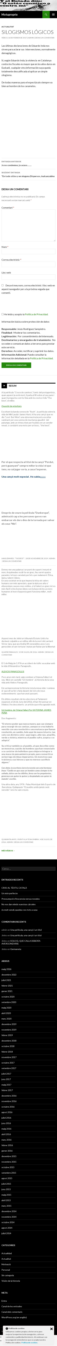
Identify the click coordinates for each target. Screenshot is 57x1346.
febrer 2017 (7, 1090)
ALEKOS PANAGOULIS (13, 671)
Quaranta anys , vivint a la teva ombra (20, 839)
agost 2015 (7, 1178)
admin (31, 38)
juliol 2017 (6, 1073)
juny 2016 (6, 1123)
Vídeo (4, 38)
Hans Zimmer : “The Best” (13, 558)
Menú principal (53, 14)
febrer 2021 (7, 985)
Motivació (6, 1264)
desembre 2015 (9, 1156)
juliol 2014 (6, 1233)
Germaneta (15, 949)
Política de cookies (29, 1342)
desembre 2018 (9, 1040)
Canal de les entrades (12, 1306)
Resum (12, 385)
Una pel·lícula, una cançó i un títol (26, 930)
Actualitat (8, 27)
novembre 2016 (9, 1101)
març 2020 (6, 1018)
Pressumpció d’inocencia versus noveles (21, 898)
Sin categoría (8, 1275)
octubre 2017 (8, 1062)
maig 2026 (6, 969)
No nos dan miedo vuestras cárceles (19, 904)
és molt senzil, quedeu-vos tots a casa (19, 909)
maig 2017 (6, 1084)
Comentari (8, 207)
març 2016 (6, 1139)
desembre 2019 (9, 1024)
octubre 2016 (8, 1106)
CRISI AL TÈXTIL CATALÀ (14, 887)
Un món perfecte (10, 893)
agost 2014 (7, 1227)
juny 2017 (6, 1079)
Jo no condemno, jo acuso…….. (28, 163)
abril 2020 (6, 1013)
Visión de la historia (11, 1281)
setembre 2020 (9, 1002)
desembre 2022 (9, 974)
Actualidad (7, 1253)
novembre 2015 (9, 1161)
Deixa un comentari (44, 38)
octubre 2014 (8, 1222)
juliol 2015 (6, 1183)
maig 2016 (6, 1128)
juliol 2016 (6, 1117)
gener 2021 (7, 991)
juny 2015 (6, 1189)
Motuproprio (10, 14)
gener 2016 (7, 1150)
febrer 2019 (7, 1035)
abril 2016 (6, 1134)
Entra (4, 1301)
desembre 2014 (9, 1211)
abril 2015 (6, 1200)
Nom (5, 246)
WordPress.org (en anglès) (14, 1317)
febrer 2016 (7, 1145)
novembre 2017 (9, 1057)
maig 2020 (6, 1007)
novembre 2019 (9, 1029)
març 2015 (6, 1205)
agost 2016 (7, 1112)
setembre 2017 (9, 1068)
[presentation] (22, 305)
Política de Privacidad (41, 358)
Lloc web (6, 272)
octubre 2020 (8, 996)
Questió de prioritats (12, 406)
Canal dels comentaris (12, 1312)
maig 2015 (6, 1194)
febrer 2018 (7, 1051)
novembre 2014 (9, 1216)
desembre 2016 (9, 1095)
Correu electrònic (11, 259)
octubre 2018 (8, 1046)
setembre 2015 (9, 1172)
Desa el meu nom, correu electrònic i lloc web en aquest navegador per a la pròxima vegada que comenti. (28, 289)
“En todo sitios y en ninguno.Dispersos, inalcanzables (28, 174)
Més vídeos (8, 850)
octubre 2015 (8, 1167)
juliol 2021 (6, 980)
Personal (6, 1269)
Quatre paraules (10, 652)
